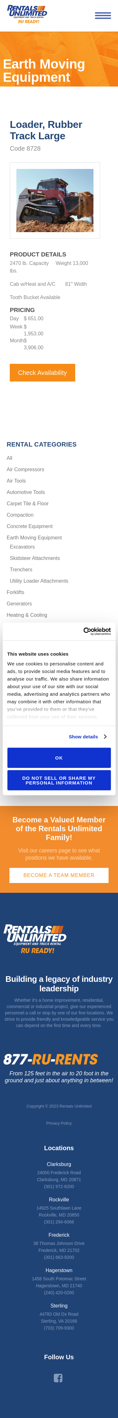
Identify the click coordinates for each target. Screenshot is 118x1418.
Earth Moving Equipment (34, 537)
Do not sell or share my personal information (59, 780)
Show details (83, 736)
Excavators (22, 547)
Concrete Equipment (30, 526)
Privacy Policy (59, 1123)
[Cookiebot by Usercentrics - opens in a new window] (84, 632)
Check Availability (42, 372)
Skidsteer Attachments (35, 558)
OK (59, 757)
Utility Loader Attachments (39, 581)
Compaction (20, 515)
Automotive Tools (26, 492)
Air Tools (16, 481)
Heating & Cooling (27, 615)
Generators (19, 603)
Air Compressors (25, 469)
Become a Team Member (59, 875)
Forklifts (15, 592)
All (9, 458)
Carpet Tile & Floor (27, 503)
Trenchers (21, 569)
